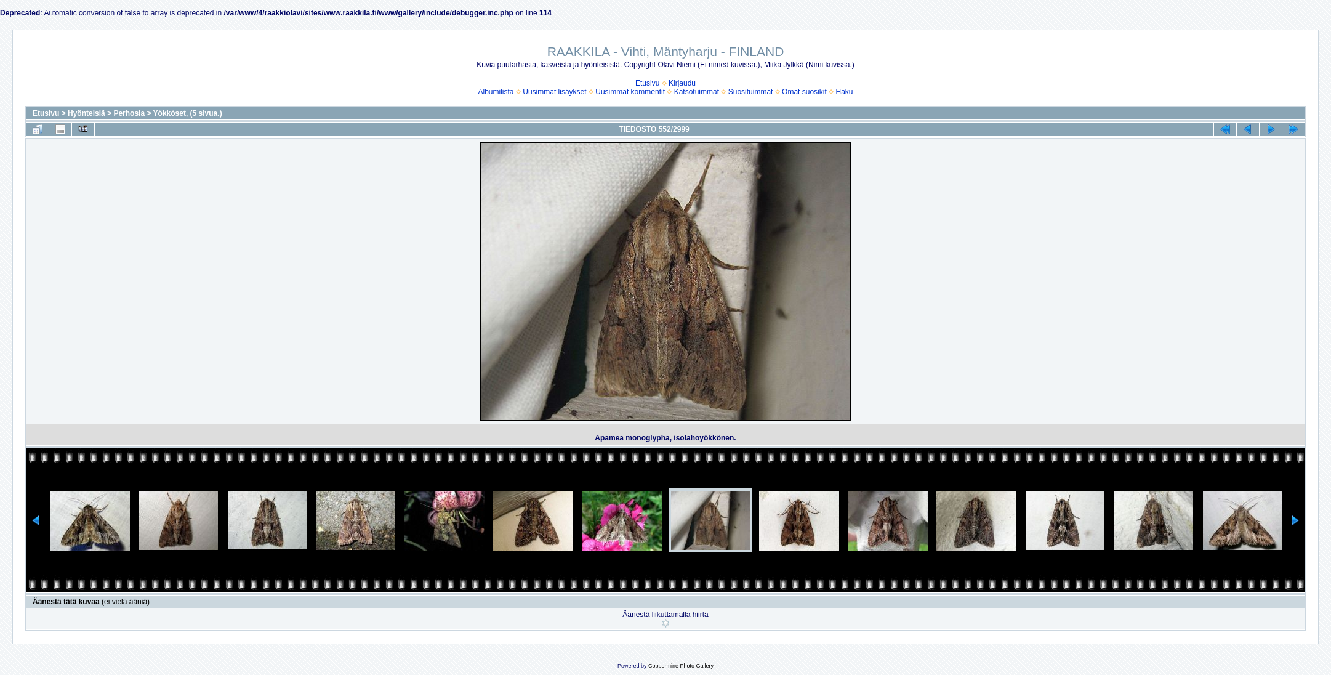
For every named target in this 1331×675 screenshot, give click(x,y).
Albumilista (496, 91)
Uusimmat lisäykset (554, 91)
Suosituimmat (750, 91)
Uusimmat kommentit (630, 91)
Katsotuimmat (696, 91)
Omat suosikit (804, 91)
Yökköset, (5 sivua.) (187, 113)
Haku (844, 91)
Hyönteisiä (86, 113)
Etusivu (647, 83)
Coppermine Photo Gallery (681, 666)
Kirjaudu (682, 83)
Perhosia (129, 113)
